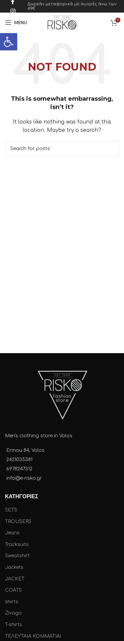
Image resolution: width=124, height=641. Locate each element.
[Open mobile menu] (16, 22)
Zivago (13, 613)
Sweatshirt (17, 555)
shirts (11, 601)
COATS (13, 590)
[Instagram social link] (13, 11)
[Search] (62, 148)
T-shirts (13, 624)
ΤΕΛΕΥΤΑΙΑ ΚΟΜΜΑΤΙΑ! (33, 636)
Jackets (14, 567)
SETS (11, 509)
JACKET (14, 578)
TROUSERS (18, 521)
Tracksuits (17, 544)
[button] (8, 41)
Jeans (12, 532)
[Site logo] (62, 22)
